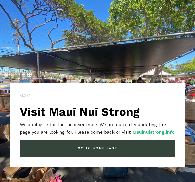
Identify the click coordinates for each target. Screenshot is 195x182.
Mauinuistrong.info (153, 132)
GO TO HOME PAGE (97, 148)
